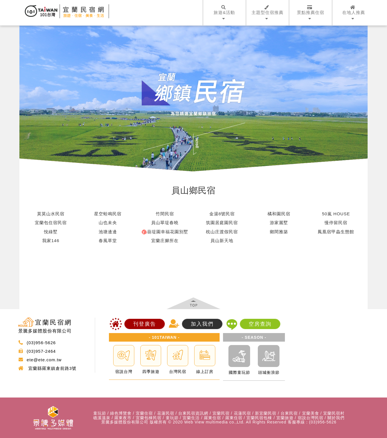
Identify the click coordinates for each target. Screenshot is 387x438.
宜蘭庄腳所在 (165, 240)
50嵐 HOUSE (336, 213)
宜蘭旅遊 (284, 418)
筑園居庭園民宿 (222, 222)
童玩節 (99, 413)
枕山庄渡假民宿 (222, 231)
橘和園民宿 (279, 213)
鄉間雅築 (279, 231)
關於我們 (336, 418)
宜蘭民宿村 (334, 413)
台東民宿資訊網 (193, 413)
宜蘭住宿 (144, 413)
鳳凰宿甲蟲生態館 (336, 231)
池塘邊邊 (108, 231)
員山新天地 (221, 240)
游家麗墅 (279, 222)
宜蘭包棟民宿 (148, 418)
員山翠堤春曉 (165, 222)
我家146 (50, 240)
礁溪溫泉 (101, 418)
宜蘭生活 (191, 418)
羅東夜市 (122, 418)
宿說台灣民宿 (310, 418)
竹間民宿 (165, 213)
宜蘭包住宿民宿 (51, 222)
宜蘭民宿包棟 (259, 418)
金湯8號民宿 (222, 213)
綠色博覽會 (120, 413)
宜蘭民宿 (221, 413)
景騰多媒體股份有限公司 (124, 422)
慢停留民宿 (336, 222)
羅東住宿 (212, 418)
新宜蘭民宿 (265, 413)
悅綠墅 (51, 231)
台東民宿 (289, 413)
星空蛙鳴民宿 (107, 213)
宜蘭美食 (310, 413)
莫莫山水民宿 (50, 213)
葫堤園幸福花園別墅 (164, 232)
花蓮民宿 (165, 413)
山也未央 (108, 222)
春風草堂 (108, 240)
